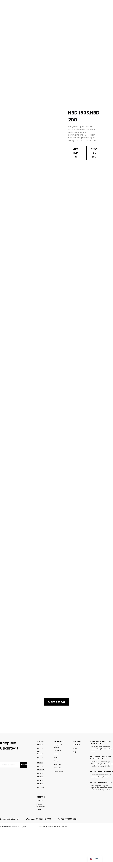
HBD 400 (40, 773)
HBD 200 (40, 763)
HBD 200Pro (41, 770)
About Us (40, 800)
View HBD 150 (75, 152)
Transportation (58, 771)
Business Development (41, 805)
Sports (56, 754)
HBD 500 (40, 777)
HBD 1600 (40, 787)
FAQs (74, 752)
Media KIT (76, 745)
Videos (75, 748)
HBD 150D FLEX (40, 758)
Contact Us (56, 702)
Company (53, 7)
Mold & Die (57, 768)
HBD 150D (40, 748)
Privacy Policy (42, 826)
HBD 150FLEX (40, 753)
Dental (56, 757)
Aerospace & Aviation (58, 746)
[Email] (10, 765)
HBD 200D (40, 766)
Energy (56, 761)
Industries (33, 7)
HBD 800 (40, 784)
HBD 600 (40, 780)
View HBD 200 (94, 152)
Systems (14, 7)
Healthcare (57, 764)
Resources (89, 7)
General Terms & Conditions (57, 826)
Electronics (57, 750)
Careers (39, 809)
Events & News (71, 7)
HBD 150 (40, 745)
